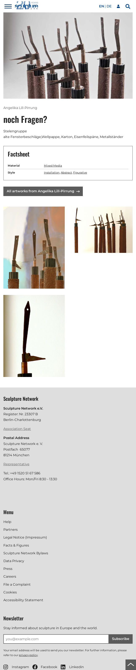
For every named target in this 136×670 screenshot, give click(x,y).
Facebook (44, 667)
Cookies (10, 592)
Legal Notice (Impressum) (25, 537)
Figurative (80, 172)
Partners (10, 530)
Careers (9, 576)
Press (7, 569)
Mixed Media (53, 165)
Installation (51, 172)
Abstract (66, 172)
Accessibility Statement (23, 600)
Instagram (16, 667)
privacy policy (28, 655)
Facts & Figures (16, 545)
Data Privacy (13, 561)
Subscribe (120, 639)
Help (7, 522)
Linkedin (72, 667)
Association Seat (17, 429)
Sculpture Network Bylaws (25, 553)
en (101, 6)
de (109, 6)
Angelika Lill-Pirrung (20, 108)
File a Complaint (17, 584)
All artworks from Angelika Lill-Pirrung (43, 191)
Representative (16, 464)
